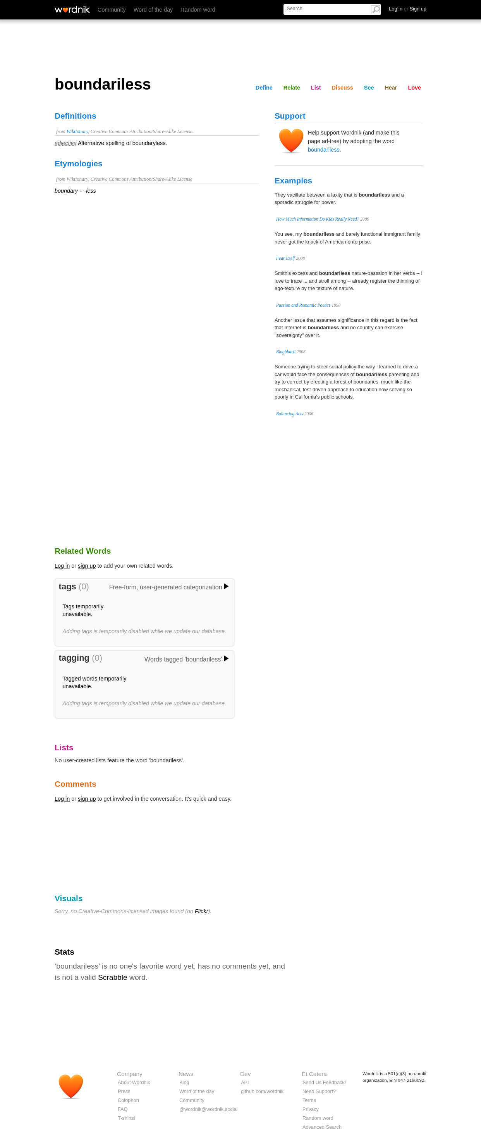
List (316, 88)
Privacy (310, 1109)
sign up (87, 566)
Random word (197, 10)
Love (414, 88)
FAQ (123, 1109)
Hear (391, 88)
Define (264, 88)
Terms (309, 1100)
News (186, 1074)
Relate (291, 88)
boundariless (324, 150)
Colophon (128, 1100)
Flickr (201, 911)
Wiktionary (77, 131)
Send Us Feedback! (324, 1082)
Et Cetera (314, 1074)
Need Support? (319, 1091)
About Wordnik (134, 1082)
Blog (184, 1082)
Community (112, 10)
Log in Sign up (407, 9)
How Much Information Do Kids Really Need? (317, 219)
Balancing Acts (289, 413)
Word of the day (153, 10)
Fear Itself (285, 258)
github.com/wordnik (262, 1091)
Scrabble (112, 977)
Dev (245, 1074)
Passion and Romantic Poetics (303, 305)
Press (124, 1091)
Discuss (342, 88)
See (369, 88)
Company (130, 1074)
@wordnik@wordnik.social (208, 1109)
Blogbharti (285, 351)
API (245, 1082)
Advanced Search (322, 1127)
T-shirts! (127, 1118)
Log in (62, 566)
